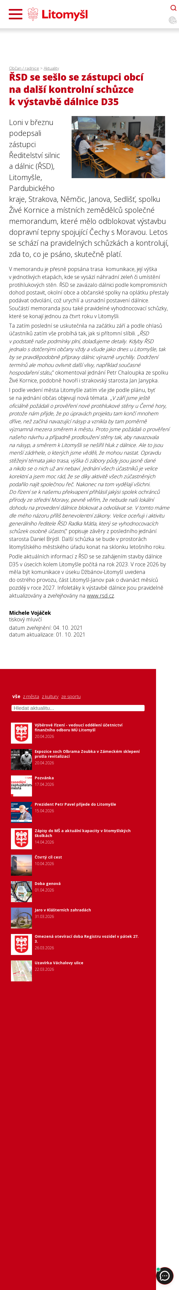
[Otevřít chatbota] (173, 8)
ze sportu (71, 696)
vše (16, 696)
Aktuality (51, 68)
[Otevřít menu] (15, 14)
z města (31, 696)
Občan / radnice (24, 68)
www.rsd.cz (100, 595)
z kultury (50, 696)
